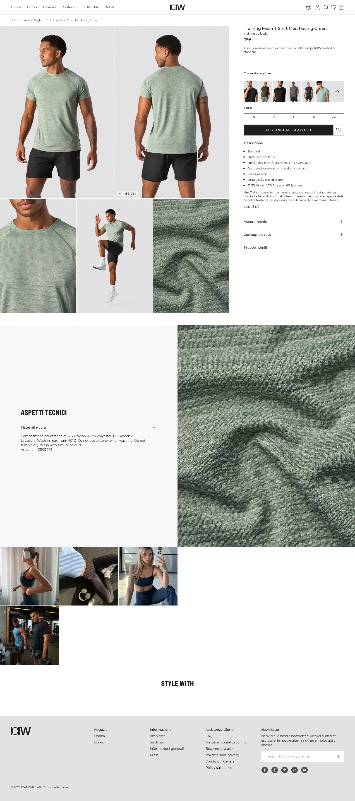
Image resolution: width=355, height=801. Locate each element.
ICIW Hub (91, 7)
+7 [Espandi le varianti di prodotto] (337, 91)
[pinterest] (284, 769)
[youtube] (304, 769)
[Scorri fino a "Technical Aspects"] (294, 222)
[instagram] (274, 769)
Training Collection (256, 33)
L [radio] (294, 117)
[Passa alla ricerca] (326, 7)
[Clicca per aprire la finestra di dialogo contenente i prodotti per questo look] (29, 576)
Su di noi (157, 742)
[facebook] (264, 769)
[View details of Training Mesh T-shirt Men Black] (280, 91)
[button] (57, 112)
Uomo (32, 7)
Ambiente (158, 736)
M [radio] (274, 117)
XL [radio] (314, 117)
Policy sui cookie (219, 768)
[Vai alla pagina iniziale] (177, 7)
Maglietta (39, 20)
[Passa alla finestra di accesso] (317, 7)
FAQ (209, 736)
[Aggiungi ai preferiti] (338, 130)
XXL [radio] (334, 117)
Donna (16, 7)
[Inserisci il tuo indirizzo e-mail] (296, 756)
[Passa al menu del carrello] (341, 7)
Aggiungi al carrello (288, 130)
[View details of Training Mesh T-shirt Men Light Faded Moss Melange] (323, 91)
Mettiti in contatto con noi (226, 742)
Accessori (50, 7)
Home (14, 20)
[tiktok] (294, 769)
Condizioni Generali (221, 761)
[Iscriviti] (338, 756)
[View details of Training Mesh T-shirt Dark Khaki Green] (265, 91)
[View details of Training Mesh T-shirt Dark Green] (251, 91)
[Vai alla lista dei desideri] (334, 7)
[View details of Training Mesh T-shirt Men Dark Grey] (308, 91)
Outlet (109, 7)
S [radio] (254, 117)
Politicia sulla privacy (222, 755)
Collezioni (70, 7)
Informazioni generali (167, 749)
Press (154, 755)
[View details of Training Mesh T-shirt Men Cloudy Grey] (294, 91)
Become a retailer (220, 749)
